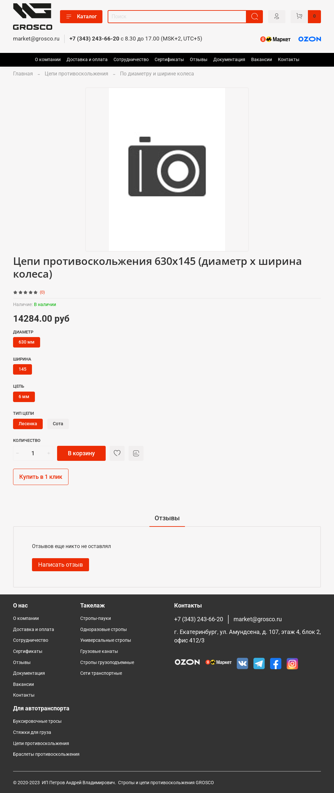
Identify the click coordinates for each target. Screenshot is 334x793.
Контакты (288, 59)
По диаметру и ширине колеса (157, 74)
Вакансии (261, 59)
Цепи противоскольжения (76, 74)
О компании (48, 59)
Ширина (22, 359)
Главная (23, 74)
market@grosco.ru (36, 38)
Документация (229, 59)
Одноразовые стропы (103, 629)
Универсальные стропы (105, 640)
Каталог (81, 16)
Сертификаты (169, 59)
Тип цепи (23, 413)
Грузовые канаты (99, 651)
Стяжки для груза (32, 732)
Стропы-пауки (95, 618)
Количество (26, 440)
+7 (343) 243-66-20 (94, 38)
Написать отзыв (60, 564)
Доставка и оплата (87, 59)
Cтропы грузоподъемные (107, 662)
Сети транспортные (101, 673)
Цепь (18, 386)
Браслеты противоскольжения (46, 754)
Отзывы (198, 59)
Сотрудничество (131, 59)
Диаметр (23, 332)
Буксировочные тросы (37, 721)
